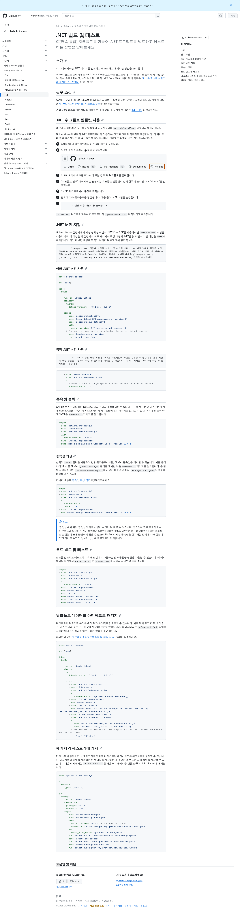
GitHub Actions (15, 31)
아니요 (75, 881)
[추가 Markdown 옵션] (205, 37)
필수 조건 (65, 92)
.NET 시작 (136, 109)
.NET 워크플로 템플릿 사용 (80, 119)
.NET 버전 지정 (70, 224)
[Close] (231, 5)
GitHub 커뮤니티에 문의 (129, 880)
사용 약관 (82, 905)
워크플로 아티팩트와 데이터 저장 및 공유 (94, 637)
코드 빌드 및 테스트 (93, 26)
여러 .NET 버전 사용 (71, 268)
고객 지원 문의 (124, 885)
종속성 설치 (67, 399)
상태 (108, 905)
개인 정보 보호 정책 (64, 886)
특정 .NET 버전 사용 (71, 349)
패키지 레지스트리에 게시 (79, 748)
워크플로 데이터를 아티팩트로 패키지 (88, 615)
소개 (61, 60)
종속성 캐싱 (66, 456)
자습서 (77, 26)
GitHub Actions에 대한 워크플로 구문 (79, 103)
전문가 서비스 (131, 905)
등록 (233, 15)
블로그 (143, 905)
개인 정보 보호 (97, 905)
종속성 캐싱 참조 (81, 480)
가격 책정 (117, 905)
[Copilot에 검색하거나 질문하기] (111, 15)
